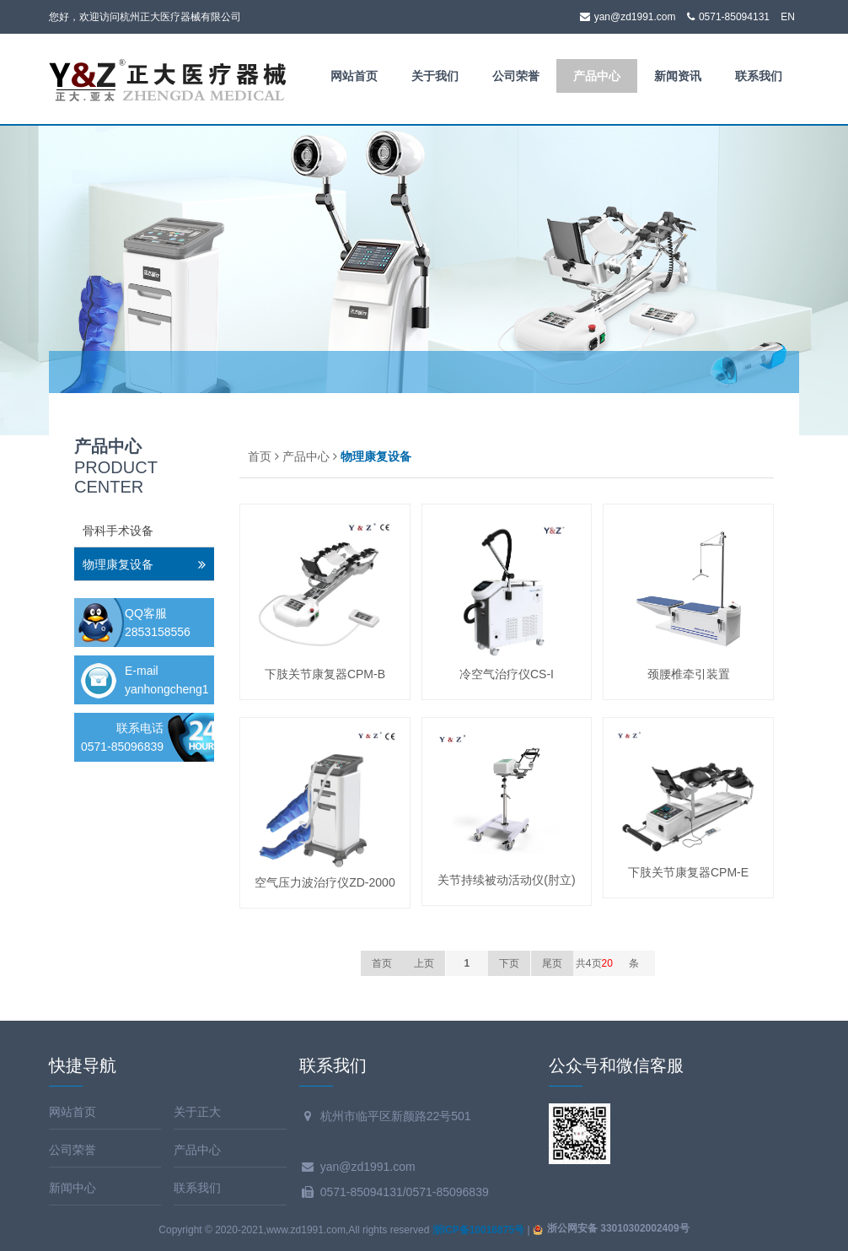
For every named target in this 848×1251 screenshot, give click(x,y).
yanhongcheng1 (167, 689)
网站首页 (354, 76)
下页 (509, 963)
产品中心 (596, 76)
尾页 (552, 963)
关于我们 (435, 76)
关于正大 (197, 1112)
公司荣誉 (515, 76)
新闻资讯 (677, 76)
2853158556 (158, 632)
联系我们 (758, 76)
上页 (424, 963)
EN (788, 17)
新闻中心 (72, 1187)
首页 (259, 456)
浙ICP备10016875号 (478, 1230)
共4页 (594, 963)
